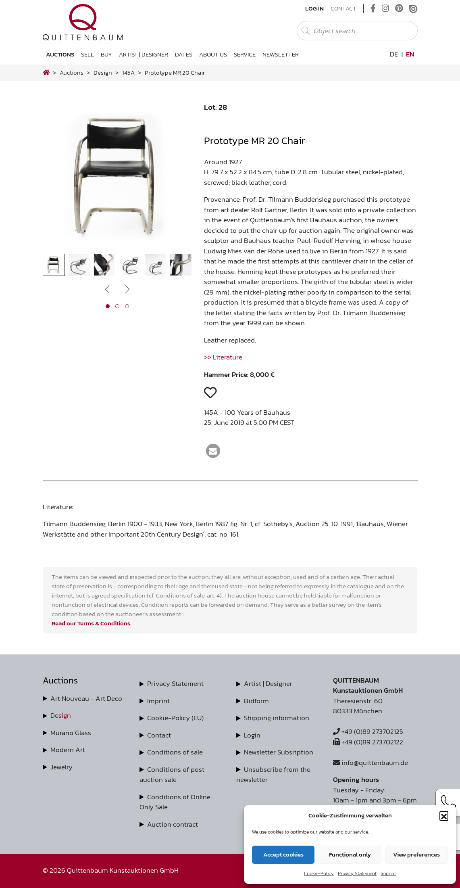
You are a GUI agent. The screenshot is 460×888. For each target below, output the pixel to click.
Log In (314, 8)
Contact (343, 8)
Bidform (256, 701)
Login (252, 735)
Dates (183, 54)
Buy (106, 54)
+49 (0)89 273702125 (368, 731)
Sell (87, 54)
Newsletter (280, 54)
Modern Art (67, 749)
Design (60, 715)
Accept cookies (283, 854)
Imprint (388, 873)
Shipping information (276, 717)
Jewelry (61, 767)
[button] (444, 815)
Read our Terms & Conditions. (91, 623)
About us (213, 54)
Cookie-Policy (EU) (175, 717)
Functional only (350, 854)
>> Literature (223, 357)
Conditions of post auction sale (171, 774)
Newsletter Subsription (278, 752)
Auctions (60, 54)
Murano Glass (70, 732)
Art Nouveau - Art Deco (86, 698)
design (103, 72)
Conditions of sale (175, 752)
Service (245, 54)
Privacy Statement (357, 873)
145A (128, 72)
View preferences (416, 854)
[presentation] (107, 289)
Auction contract (172, 824)
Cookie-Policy (319, 873)
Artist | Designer (143, 54)
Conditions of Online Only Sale (174, 802)
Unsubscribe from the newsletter (273, 774)
